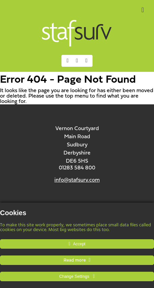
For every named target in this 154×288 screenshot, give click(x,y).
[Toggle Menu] (143, 10)
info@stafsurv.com (77, 180)
